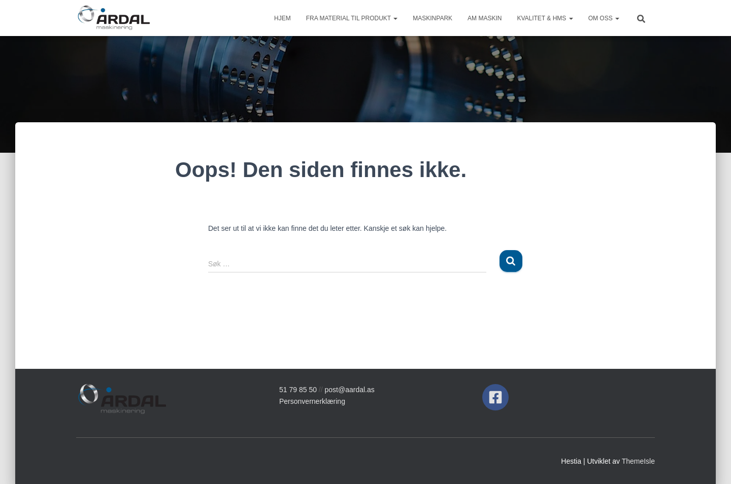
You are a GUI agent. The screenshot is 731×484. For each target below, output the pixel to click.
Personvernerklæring (312, 401)
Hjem (282, 18)
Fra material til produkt (351, 18)
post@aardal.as (350, 390)
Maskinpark (432, 18)
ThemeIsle (638, 461)
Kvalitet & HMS (545, 18)
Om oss (603, 18)
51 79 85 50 (298, 390)
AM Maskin (485, 18)
